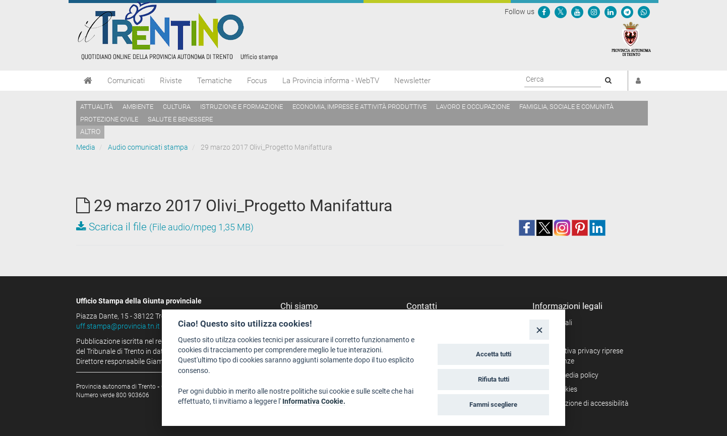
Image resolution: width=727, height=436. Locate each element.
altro (90, 132)
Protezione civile (109, 119)
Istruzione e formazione (241, 106)
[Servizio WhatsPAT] (644, 12)
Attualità (96, 106)
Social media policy (568, 375)
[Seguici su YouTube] (577, 12)
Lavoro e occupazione (473, 106)
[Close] (539, 329)
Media (85, 147)
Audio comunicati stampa (148, 147)
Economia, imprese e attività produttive (359, 106)
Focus (257, 80)
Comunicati (126, 80)
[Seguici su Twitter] (561, 12)
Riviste (171, 80)
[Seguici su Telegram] (627, 12)
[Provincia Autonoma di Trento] (631, 38)
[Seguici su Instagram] (594, 12)
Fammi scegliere (493, 404)
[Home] (88, 81)
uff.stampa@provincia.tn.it (118, 326)
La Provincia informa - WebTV (330, 80)
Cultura (177, 106)
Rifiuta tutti (493, 379)
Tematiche (214, 80)
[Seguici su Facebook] (544, 12)
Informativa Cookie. (313, 401)
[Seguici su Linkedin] (610, 12)
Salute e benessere (180, 119)
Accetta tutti (493, 354)
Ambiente (138, 106)
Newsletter (412, 80)
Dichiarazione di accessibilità (584, 403)
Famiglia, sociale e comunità (566, 106)
